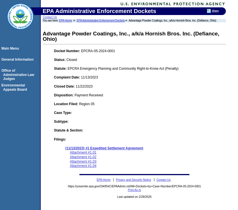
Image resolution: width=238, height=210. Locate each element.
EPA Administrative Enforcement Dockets (101, 20)
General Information (18, 59)
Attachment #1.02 (83, 157)
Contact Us (50, 17)
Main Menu (11, 48)
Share (215, 10)
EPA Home (65, 20)
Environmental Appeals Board (15, 87)
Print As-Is (134, 190)
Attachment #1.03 (83, 162)
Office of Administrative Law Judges (18, 75)
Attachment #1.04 (83, 166)
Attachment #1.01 (83, 152)
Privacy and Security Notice (133, 179)
